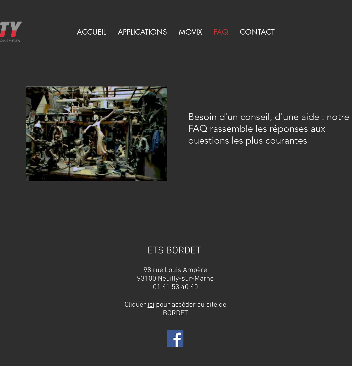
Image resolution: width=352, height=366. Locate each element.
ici (151, 305)
